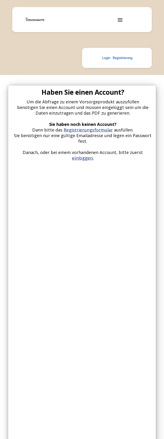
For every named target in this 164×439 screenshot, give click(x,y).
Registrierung (123, 58)
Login (106, 58)
